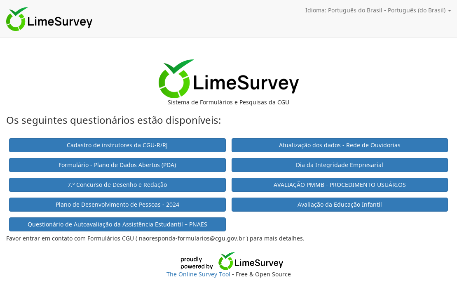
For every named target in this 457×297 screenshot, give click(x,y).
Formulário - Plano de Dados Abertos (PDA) (117, 165)
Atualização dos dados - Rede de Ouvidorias (340, 145)
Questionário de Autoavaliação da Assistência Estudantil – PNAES (117, 224)
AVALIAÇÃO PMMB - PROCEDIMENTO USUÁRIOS (340, 185)
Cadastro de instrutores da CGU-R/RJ (117, 145)
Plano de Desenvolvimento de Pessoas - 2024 (117, 204)
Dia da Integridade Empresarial (339, 165)
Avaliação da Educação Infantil (340, 204)
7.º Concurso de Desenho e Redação (117, 185)
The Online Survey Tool (199, 274)
